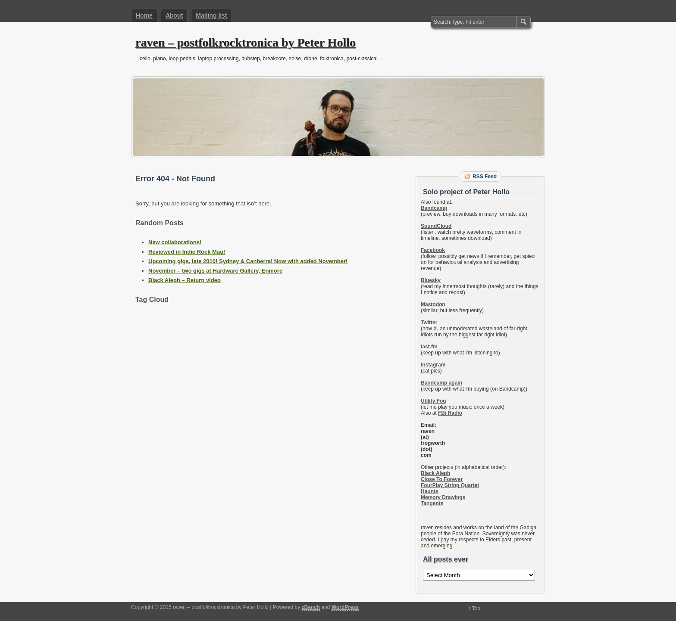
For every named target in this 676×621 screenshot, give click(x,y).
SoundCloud (436, 226)
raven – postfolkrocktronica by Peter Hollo (245, 42)
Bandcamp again (441, 383)
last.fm (429, 347)
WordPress (345, 607)
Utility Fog (433, 401)
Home (144, 15)
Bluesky (431, 280)
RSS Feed (485, 177)
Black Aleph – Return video (184, 280)
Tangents (432, 503)
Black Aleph (435, 473)
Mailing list (211, 15)
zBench (311, 607)
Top (476, 608)
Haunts (429, 491)
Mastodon (433, 304)
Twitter (429, 323)
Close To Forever (442, 479)
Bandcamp (434, 208)
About (174, 15)
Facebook (433, 250)
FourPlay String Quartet (450, 485)
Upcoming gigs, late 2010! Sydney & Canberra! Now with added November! (247, 261)
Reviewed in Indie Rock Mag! (186, 251)
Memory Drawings (443, 497)
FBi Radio (450, 413)
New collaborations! (175, 242)
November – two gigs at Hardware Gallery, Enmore (215, 270)
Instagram (433, 365)
